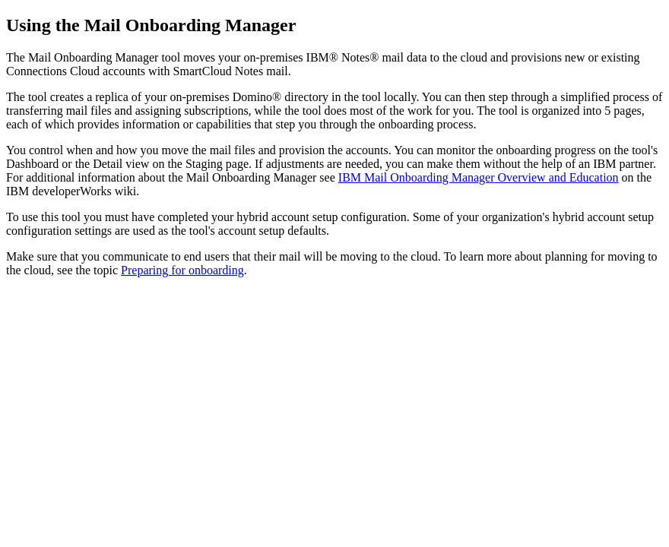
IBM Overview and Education (478, 177)
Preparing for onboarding (182, 270)
